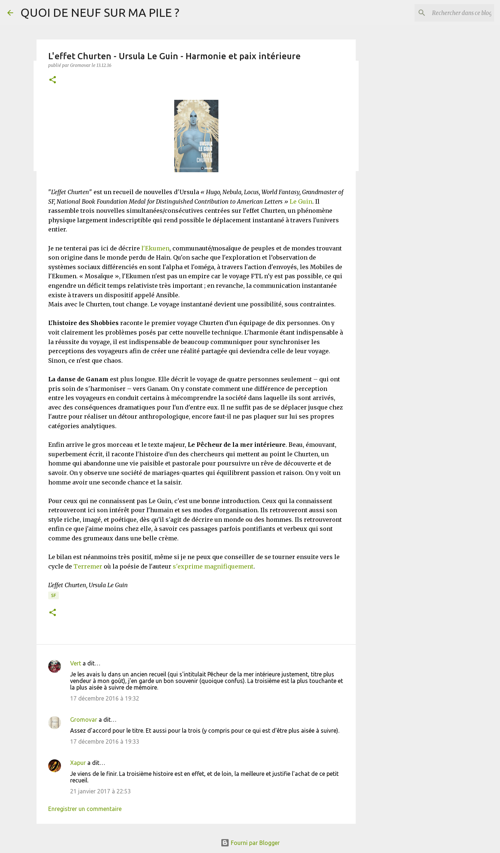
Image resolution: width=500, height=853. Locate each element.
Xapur (78, 762)
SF (53, 595)
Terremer (87, 566)
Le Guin (301, 201)
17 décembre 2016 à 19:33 (104, 741)
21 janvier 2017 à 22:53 (100, 791)
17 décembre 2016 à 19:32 (104, 698)
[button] (52, 80)
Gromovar (83, 719)
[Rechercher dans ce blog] (455, 13)
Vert (75, 663)
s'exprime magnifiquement (213, 566)
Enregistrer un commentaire (85, 808)
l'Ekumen (155, 248)
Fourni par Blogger (250, 842)
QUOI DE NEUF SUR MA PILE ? (99, 12)
